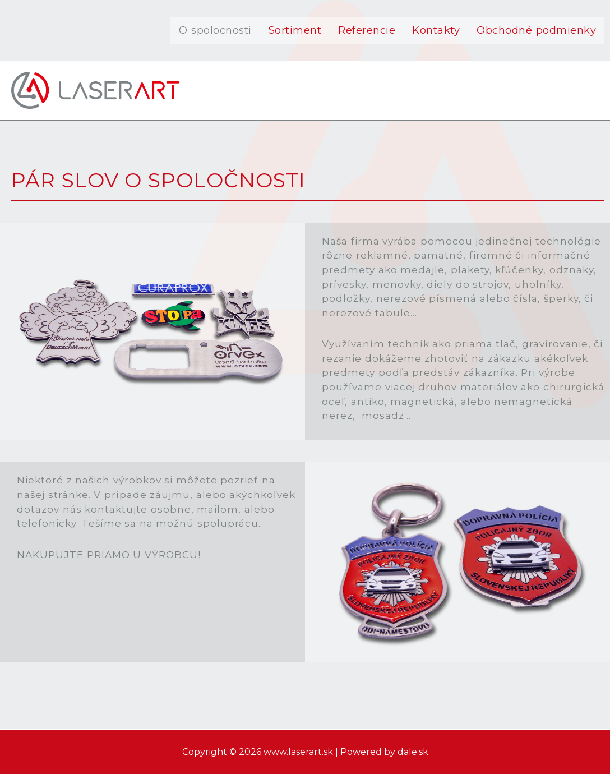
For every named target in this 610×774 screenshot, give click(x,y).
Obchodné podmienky (536, 30)
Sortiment (295, 30)
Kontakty (436, 30)
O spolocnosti (215, 30)
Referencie (366, 30)
